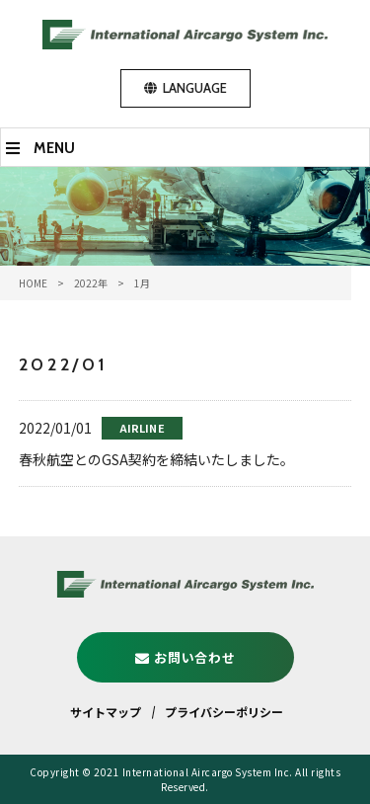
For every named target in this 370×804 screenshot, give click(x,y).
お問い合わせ (194, 657)
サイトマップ (105, 711)
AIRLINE (142, 428)
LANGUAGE (195, 88)
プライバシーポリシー (224, 711)
